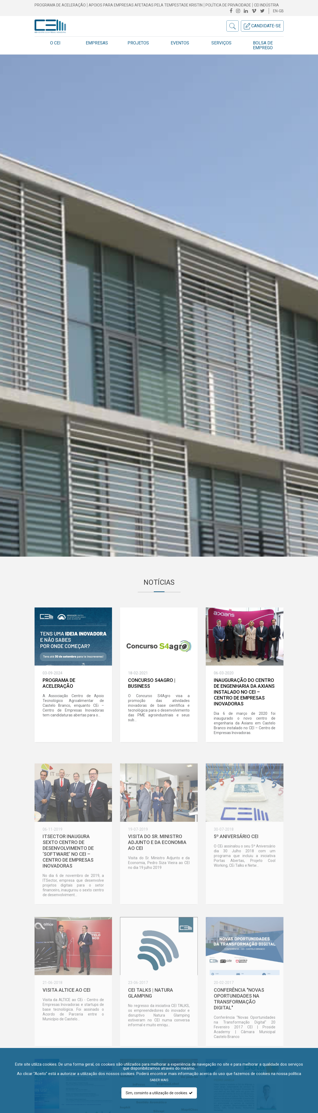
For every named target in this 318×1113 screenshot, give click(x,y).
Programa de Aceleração (60, 5)
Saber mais (159, 1080)
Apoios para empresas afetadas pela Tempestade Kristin (146, 5)
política (295, 1073)
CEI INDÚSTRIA (266, 5)
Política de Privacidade (228, 5)
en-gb (278, 11)
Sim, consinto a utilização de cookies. (159, 1093)
